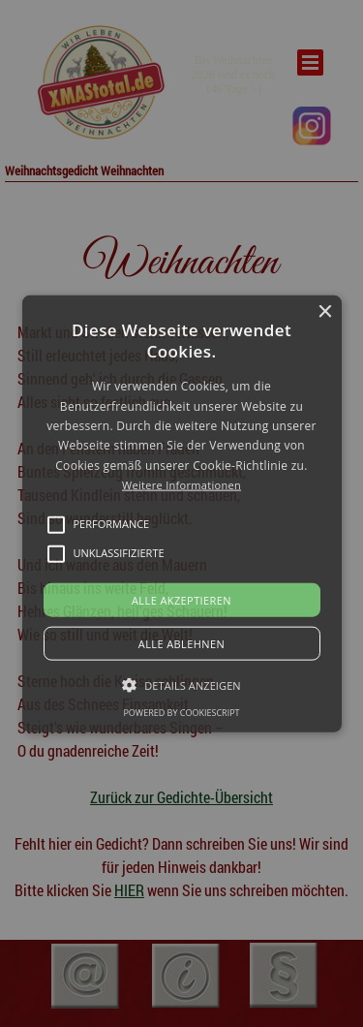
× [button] (325, 312)
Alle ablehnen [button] (181, 643)
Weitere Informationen (181, 485)
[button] (182, 514)
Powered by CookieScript (181, 711)
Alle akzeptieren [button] (181, 599)
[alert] (181, 513)
